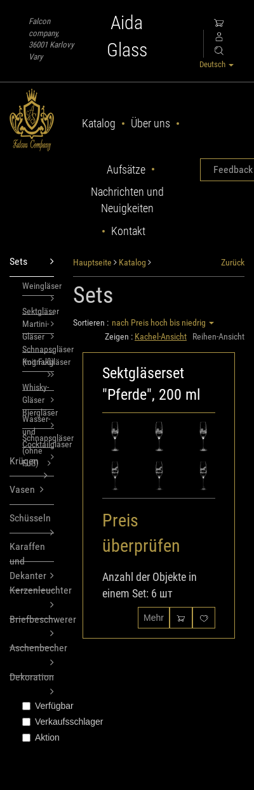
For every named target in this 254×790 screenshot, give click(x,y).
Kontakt (128, 231)
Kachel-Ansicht (161, 336)
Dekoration (32, 673)
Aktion (38, 737)
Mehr (154, 618)
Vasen (27, 490)
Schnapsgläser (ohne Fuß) (38, 440)
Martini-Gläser (38, 326)
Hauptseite (92, 262)
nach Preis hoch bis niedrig (163, 322)
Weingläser (38, 288)
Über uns (150, 123)
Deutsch (216, 64)
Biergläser (38, 408)
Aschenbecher (32, 644)
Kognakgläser (38, 364)
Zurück (232, 262)
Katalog (99, 123)
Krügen (29, 465)
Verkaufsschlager (38, 722)
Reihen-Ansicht (218, 336)
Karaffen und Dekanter (32, 551)
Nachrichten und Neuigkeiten (127, 200)
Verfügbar (38, 706)
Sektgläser (38, 310)
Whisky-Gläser (38, 386)
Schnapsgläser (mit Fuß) (38, 348)
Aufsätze (126, 169)
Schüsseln (32, 522)
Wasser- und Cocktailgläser (38, 421)
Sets (32, 262)
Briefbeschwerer (32, 616)
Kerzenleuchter (32, 587)
